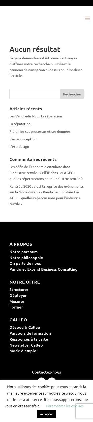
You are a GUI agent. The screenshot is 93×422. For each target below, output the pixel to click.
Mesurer (32, 301)
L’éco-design (19, 146)
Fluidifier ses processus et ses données (39, 131)
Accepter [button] (46, 414)
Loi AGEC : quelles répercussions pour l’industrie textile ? (45, 198)
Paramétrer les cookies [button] (65, 405)
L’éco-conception (22, 139)
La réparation (20, 123)
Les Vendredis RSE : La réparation (35, 116)
